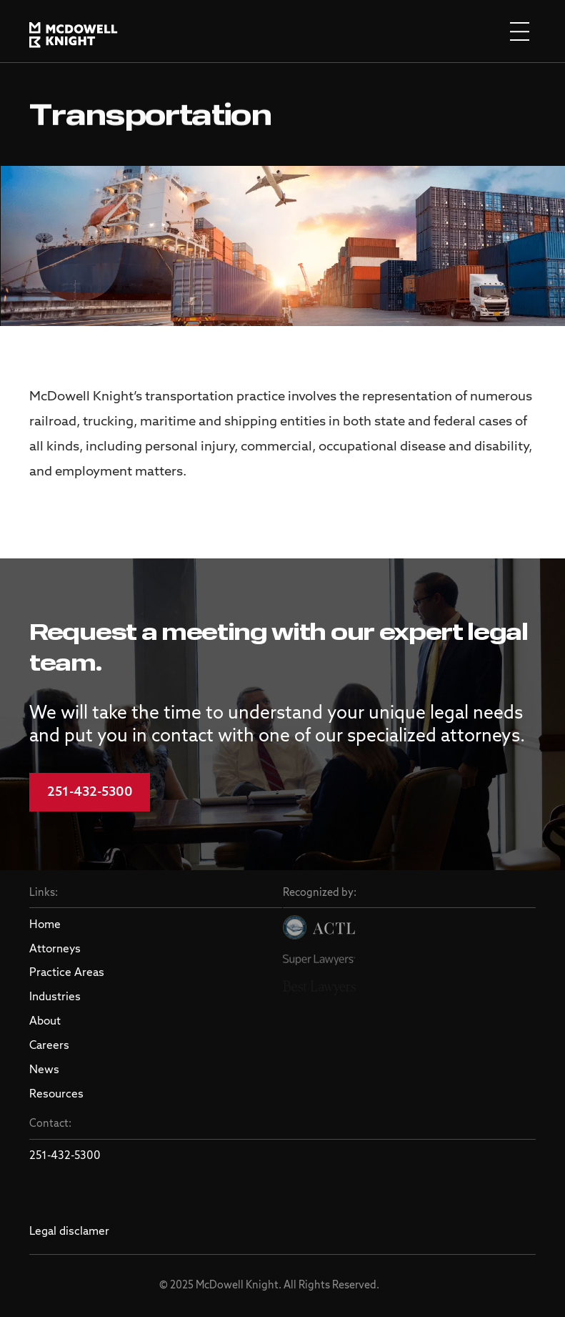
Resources (56, 1094)
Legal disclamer (69, 1232)
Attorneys (55, 949)
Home (45, 925)
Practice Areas (66, 973)
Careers (49, 1046)
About (45, 1021)
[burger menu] (520, 31)
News (44, 1070)
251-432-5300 (90, 792)
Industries (55, 997)
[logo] (73, 31)
